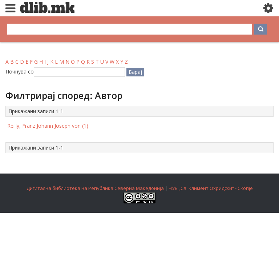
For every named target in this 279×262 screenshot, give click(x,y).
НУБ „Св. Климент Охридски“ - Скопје (211, 188)
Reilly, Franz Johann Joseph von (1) (47, 125)
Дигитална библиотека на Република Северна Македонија (95, 188)
